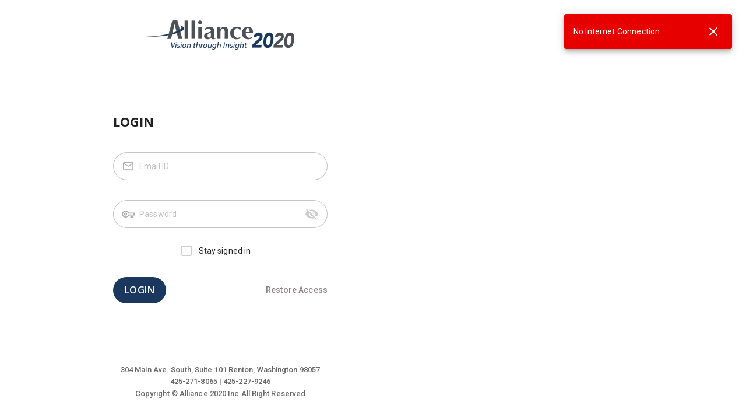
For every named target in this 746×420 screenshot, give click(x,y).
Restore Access (297, 290)
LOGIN (139, 290)
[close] (713, 32)
